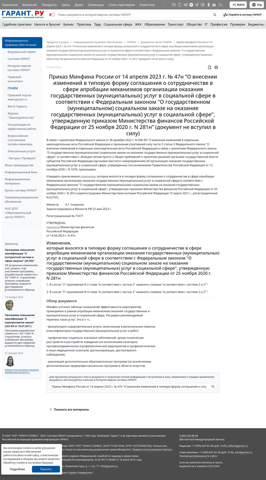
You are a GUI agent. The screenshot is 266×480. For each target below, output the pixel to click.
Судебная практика (16, 24)
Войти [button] (238, 5)
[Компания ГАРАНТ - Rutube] (215, 5)
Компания (10, 5)
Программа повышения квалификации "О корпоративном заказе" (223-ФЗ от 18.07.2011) (20, 320)
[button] (242, 14)
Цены (66, 5)
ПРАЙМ (13, 88)
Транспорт (176, 24)
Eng (257, 5)
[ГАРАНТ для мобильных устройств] (180, 5)
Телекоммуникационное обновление (21, 199)
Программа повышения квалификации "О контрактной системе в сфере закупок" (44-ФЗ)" (20, 255)
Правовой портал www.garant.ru (19, 97)
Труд (97, 24)
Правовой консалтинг (15, 79)
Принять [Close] (46, 469)
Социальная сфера (118, 24)
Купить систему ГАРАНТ (21, 190)
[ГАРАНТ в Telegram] (197, 5)
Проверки (237, 24)
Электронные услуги (21, 151)
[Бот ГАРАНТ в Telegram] (203, 5)
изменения (87, 176)
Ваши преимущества (19, 165)
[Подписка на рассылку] (174, 5)
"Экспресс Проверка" (22, 158)
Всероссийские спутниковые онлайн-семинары (20, 140)
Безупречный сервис (22, 52)
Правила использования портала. (152, 449)
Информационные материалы (17, 181)
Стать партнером (122, 5)
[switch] (52, 14)
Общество (194, 24)
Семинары (96, 5)
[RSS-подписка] (220, 5)
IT (206, 24)
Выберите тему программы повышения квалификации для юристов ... (22, 371)
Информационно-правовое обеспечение (20, 43)
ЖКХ (138, 24)
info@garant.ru (109, 466)
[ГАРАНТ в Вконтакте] (186, 5)
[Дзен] (191, 4)
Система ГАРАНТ (19, 59)
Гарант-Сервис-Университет (76, 472)
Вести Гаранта (17, 106)
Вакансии (29, 5)
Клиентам (147, 5)
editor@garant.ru (238, 445)
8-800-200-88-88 (188, 435)
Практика (84, 24)
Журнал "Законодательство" (21, 115)
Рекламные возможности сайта (198, 456)
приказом (53, 227)
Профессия (218, 24)
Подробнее (17, 469)
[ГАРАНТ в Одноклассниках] (209, 5)
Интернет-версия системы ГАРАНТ (19, 68)
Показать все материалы (69, 409)
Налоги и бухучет (47, 24)
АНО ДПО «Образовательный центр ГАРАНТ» (18, 213)
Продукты (49, 5)
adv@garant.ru (243, 452)
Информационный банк (21, 172)
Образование (155, 24)
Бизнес (68, 24)
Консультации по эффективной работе (22, 127)
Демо (79, 5)
